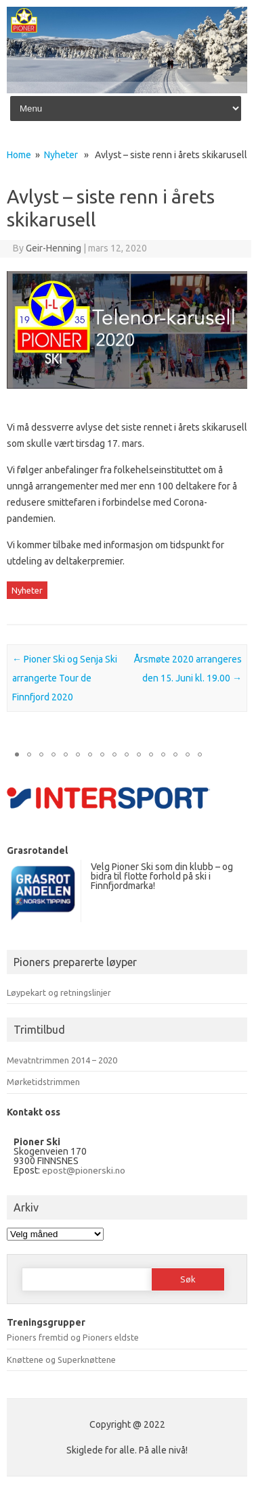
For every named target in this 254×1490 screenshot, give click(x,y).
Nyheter (61, 154)
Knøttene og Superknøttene (61, 1359)
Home (19, 154)
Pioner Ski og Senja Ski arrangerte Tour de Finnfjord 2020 (64, 678)
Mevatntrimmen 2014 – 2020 (62, 1060)
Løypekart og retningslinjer (59, 992)
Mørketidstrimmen (43, 1081)
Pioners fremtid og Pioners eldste (73, 1337)
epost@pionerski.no (83, 1170)
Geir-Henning (53, 248)
